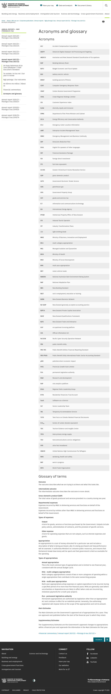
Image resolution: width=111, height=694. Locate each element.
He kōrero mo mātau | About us (14, 85)
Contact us (63, 654)
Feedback (62, 658)
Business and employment (12, 661)
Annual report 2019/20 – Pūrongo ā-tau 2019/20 (11, 108)
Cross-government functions (12, 665)
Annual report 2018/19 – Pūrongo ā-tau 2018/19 (11, 116)
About (9, 20)
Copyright (5, 690)
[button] (107, 639)
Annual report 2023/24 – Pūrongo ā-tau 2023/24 (11, 45)
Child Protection (38, 690)
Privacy (26, 690)
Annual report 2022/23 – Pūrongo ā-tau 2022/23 (11, 53)
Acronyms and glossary (12, 94)
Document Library (84, 5)
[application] (108, 21)
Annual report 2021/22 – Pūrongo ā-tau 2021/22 (71, 20)
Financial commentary (12, 90)
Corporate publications (27, 20)
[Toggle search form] (106, 5)
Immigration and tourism (11, 669)
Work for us (63, 669)
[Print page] (103, 21)
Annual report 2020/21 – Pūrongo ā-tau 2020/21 (11, 101)
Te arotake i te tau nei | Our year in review (14, 74)
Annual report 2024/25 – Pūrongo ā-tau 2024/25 (11, 37)
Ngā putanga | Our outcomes (14, 80)
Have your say (48, 5)
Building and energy (9, 658)
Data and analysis (65, 5)
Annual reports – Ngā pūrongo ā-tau (45, 20)
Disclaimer (16, 690)
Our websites (64, 665)
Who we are (15, 20)
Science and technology (38, 654)
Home (3, 20)
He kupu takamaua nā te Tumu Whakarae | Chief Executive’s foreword (13, 68)
